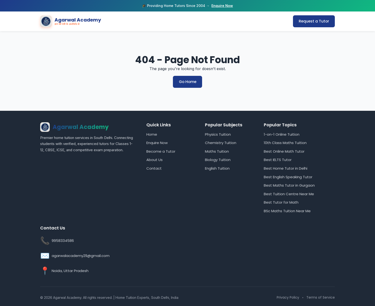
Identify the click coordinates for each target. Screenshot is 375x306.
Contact (154, 168)
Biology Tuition (218, 159)
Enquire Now (222, 6)
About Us (154, 159)
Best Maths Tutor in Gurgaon (289, 185)
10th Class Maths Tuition (285, 142)
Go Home (187, 81)
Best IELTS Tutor (278, 159)
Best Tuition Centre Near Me (289, 193)
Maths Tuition (217, 151)
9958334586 (63, 240)
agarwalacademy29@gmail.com (81, 255)
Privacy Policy (288, 297)
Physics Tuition (218, 134)
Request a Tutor (313, 21)
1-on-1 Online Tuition (281, 134)
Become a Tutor (160, 151)
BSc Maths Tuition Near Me (287, 210)
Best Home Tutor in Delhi (285, 168)
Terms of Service (320, 297)
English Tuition (217, 168)
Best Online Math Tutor (284, 151)
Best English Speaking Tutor (288, 176)
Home (151, 134)
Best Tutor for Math (281, 202)
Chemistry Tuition (220, 142)
